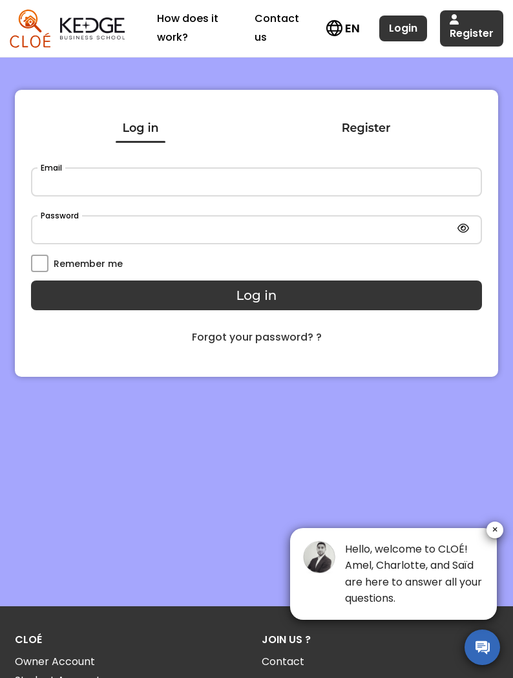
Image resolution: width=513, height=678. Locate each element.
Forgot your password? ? (257, 337)
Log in (141, 127)
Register (472, 27)
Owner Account (55, 661)
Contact (283, 661)
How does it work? (187, 28)
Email (51, 167)
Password (60, 215)
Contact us (277, 28)
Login (403, 28)
